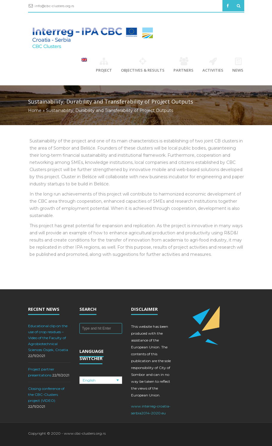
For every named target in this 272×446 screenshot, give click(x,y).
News (238, 65)
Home (35, 110)
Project (104, 65)
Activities (212, 65)
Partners (183, 65)
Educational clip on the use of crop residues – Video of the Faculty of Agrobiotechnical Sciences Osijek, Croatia (48, 338)
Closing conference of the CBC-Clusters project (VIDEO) (46, 394)
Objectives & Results (143, 65)
